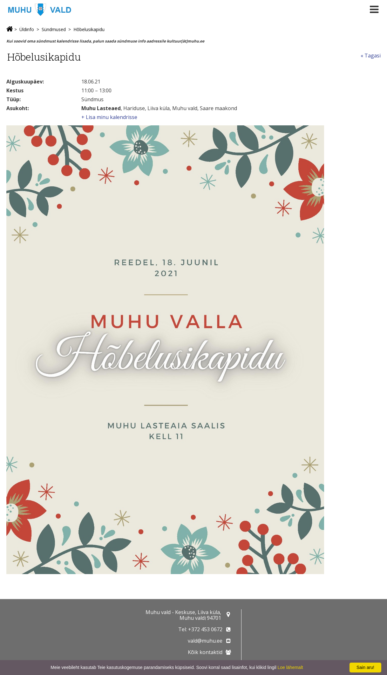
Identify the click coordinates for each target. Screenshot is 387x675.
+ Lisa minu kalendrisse (109, 117)
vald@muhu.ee (205, 640)
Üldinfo (26, 29)
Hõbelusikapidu (89, 29)
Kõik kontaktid (205, 652)
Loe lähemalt (290, 667)
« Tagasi (371, 55)
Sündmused (54, 29)
